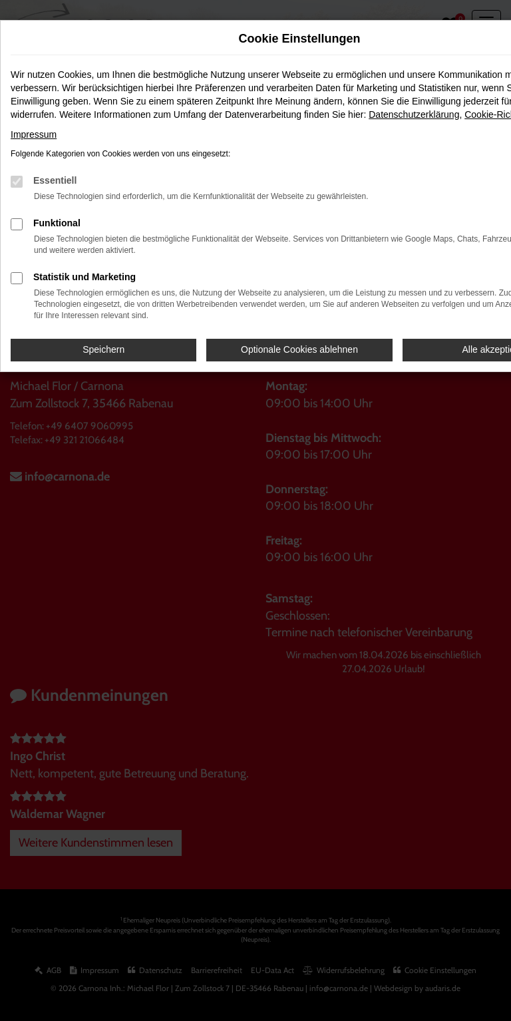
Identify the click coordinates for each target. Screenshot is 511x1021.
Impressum (34, 134)
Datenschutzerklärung (414, 114)
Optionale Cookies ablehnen (299, 349)
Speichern (103, 349)
